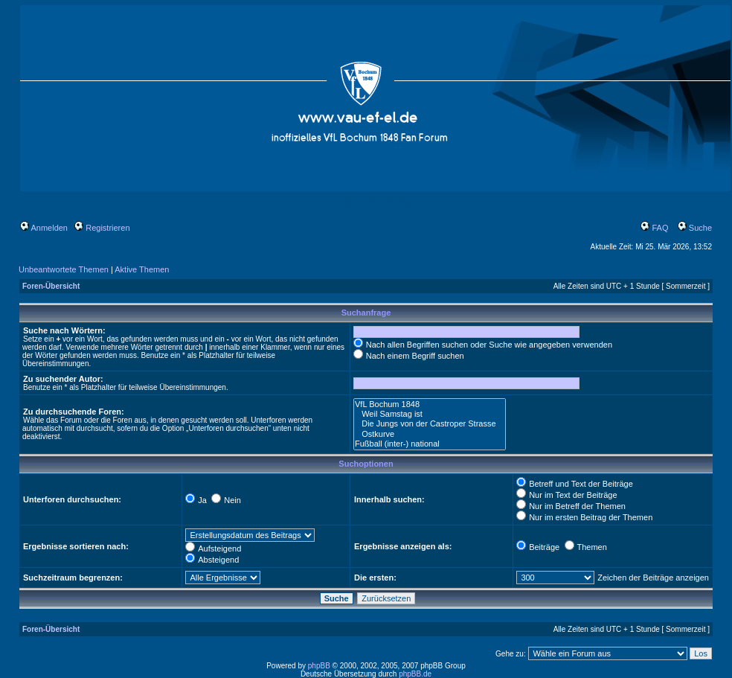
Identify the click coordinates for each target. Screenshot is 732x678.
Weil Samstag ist (429, 414)
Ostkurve (429, 434)
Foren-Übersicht (51, 286)
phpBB (319, 666)
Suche (695, 227)
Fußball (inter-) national (429, 444)
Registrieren (101, 227)
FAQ (654, 227)
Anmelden (44, 227)
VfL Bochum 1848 (429, 404)
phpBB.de (415, 674)
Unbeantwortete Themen (64, 269)
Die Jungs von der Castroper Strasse (429, 424)
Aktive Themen (142, 269)
